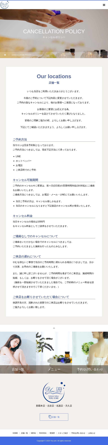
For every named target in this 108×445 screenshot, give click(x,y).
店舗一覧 (54, 416)
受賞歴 (52, 433)
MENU (33, 433)
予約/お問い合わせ (78, 433)
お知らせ (91, 433)
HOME (15, 433)
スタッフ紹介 (63, 433)
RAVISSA (42, 433)
